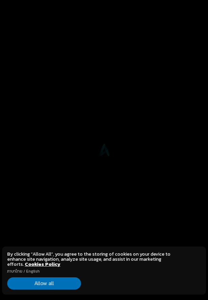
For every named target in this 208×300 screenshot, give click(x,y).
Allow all (38, 283)
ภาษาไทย (14, 271)
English (33, 271)
